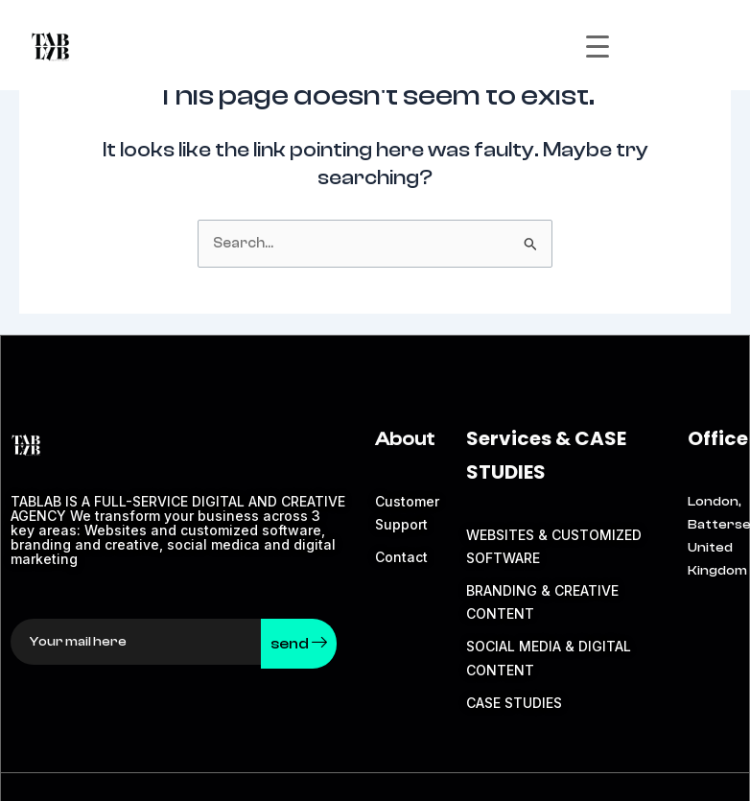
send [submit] (298, 643)
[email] (137, 642)
